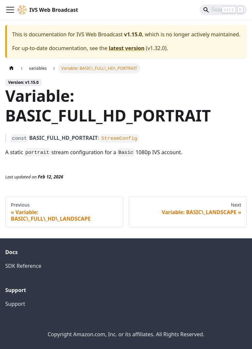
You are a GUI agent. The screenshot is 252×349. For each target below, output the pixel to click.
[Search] (223, 10)
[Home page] (11, 68)
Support (15, 303)
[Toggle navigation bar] (10, 10)
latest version (126, 48)
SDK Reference (23, 265)
